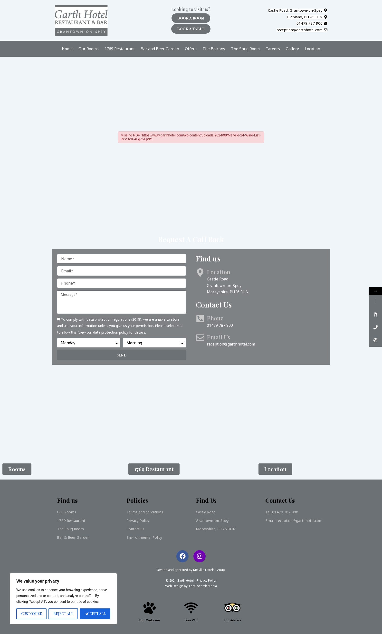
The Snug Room (245, 48)
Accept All (95, 613)
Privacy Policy (207, 580)
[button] (297, 11)
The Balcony (213, 48)
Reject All (63, 613)
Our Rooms (88, 48)
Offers (191, 48)
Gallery (292, 48)
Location (312, 48)
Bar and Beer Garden (160, 48)
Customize (31, 613)
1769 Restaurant (120, 48)
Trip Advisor (232, 620)
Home (67, 48)
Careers (273, 48)
